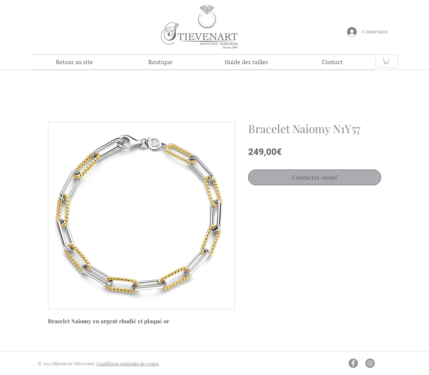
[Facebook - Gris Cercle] (353, 363)
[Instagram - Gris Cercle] (370, 363)
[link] (386, 60)
